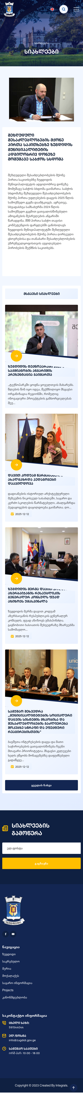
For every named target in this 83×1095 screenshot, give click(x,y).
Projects (7, 990)
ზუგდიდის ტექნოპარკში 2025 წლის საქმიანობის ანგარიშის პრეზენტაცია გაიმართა (40, 370)
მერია (6, 968)
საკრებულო (11, 961)
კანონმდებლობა (14, 997)
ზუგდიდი (9, 954)
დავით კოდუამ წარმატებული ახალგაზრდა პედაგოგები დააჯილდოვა (35, 479)
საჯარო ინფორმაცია (17, 983)
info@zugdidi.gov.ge (40, 1037)
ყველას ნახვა (41, 785)
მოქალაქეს (10, 976)
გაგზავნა (41, 863)
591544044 (40, 1025)
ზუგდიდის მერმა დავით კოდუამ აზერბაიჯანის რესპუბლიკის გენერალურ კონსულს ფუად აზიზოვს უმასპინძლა (38, 595)
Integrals (61, 1085)
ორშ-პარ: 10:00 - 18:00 (40, 1050)
